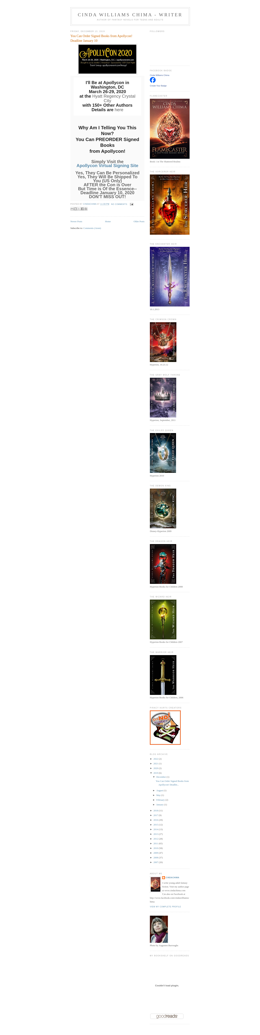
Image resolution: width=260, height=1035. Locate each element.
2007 (156, 862)
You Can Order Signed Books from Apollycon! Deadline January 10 (101, 38)
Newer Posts (76, 221)
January (160, 804)
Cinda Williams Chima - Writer (130, 14)
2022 (156, 758)
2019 (156, 773)
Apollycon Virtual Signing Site (107, 165)
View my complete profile (165, 907)
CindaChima (172, 878)
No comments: (120, 204)
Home (108, 221)
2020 (156, 768)
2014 (156, 829)
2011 (156, 843)
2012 (156, 838)
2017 (156, 815)
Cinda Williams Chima (159, 75)
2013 (156, 834)
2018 (156, 810)
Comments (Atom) (92, 228)
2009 (156, 852)
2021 (156, 763)
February (160, 799)
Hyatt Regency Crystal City (113, 98)
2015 (156, 824)
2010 (156, 848)
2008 (156, 857)
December (161, 777)
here (119, 109)
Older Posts (139, 221)
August (160, 790)
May (158, 795)
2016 (156, 820)
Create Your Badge (158, 86)
